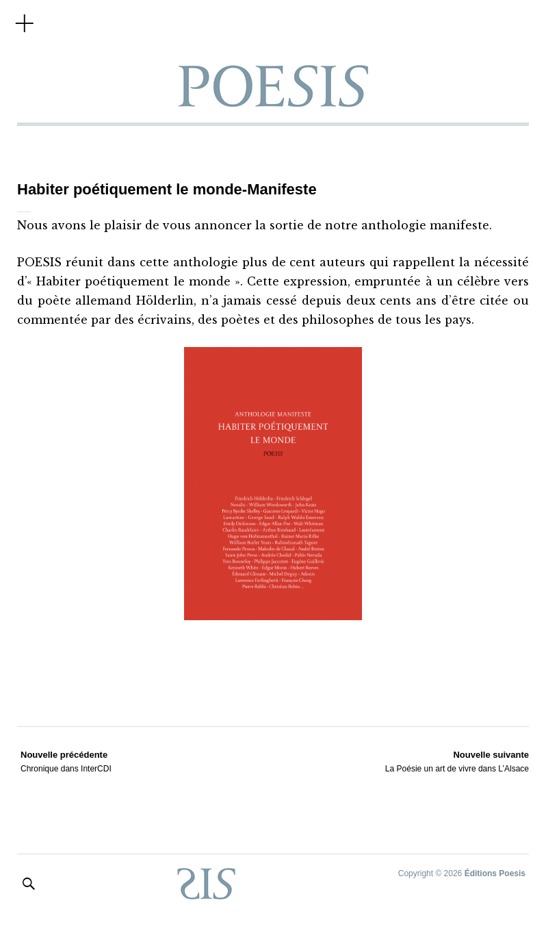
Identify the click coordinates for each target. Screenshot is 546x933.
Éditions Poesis (495, 873)
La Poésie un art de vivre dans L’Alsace (457, 761)
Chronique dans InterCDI (66, 761)
